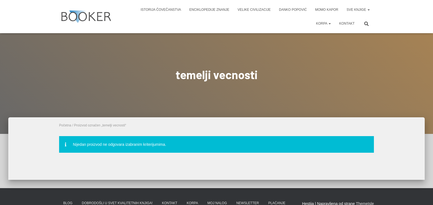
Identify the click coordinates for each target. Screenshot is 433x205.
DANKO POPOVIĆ (293, 10)
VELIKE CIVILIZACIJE (254, 10)
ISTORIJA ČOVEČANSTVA (161, 10)
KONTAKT (347, 23)
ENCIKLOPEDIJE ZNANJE (209, 10)
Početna (65, 125)
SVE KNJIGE (358, 10)
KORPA (323, 23)
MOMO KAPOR (326, 10)
